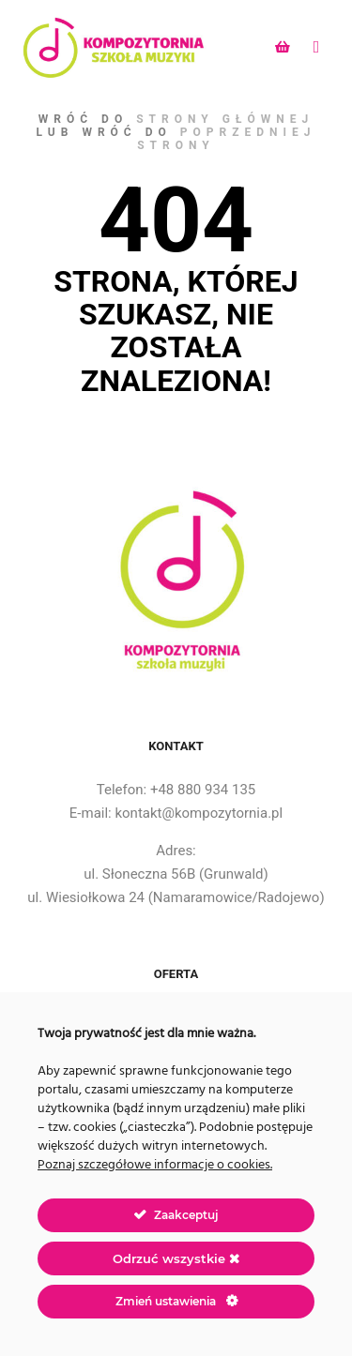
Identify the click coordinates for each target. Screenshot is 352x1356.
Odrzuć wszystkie (176, 1258)
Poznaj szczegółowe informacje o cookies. (155, 1165)
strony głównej (225, 119)
